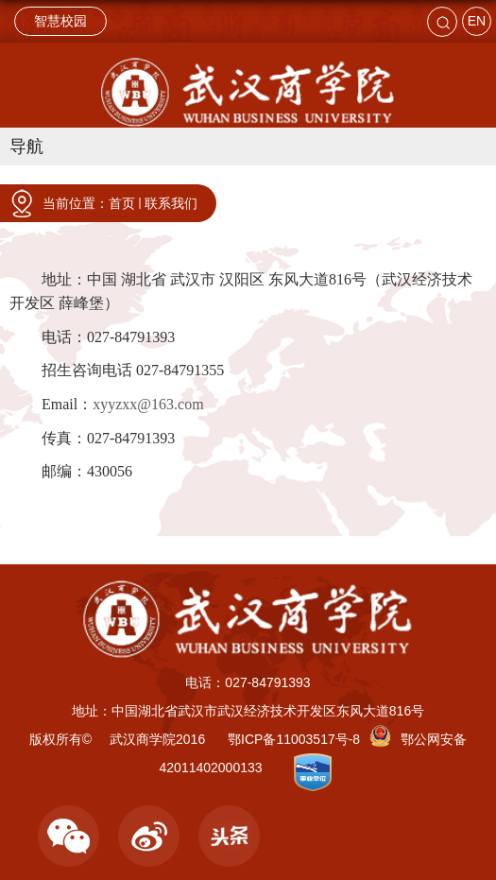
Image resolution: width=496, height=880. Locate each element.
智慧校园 (60, 20)
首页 (122, 203)
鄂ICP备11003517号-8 (294, 739)
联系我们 (171, 203)
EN (477, 20)
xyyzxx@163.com (148, 404)
